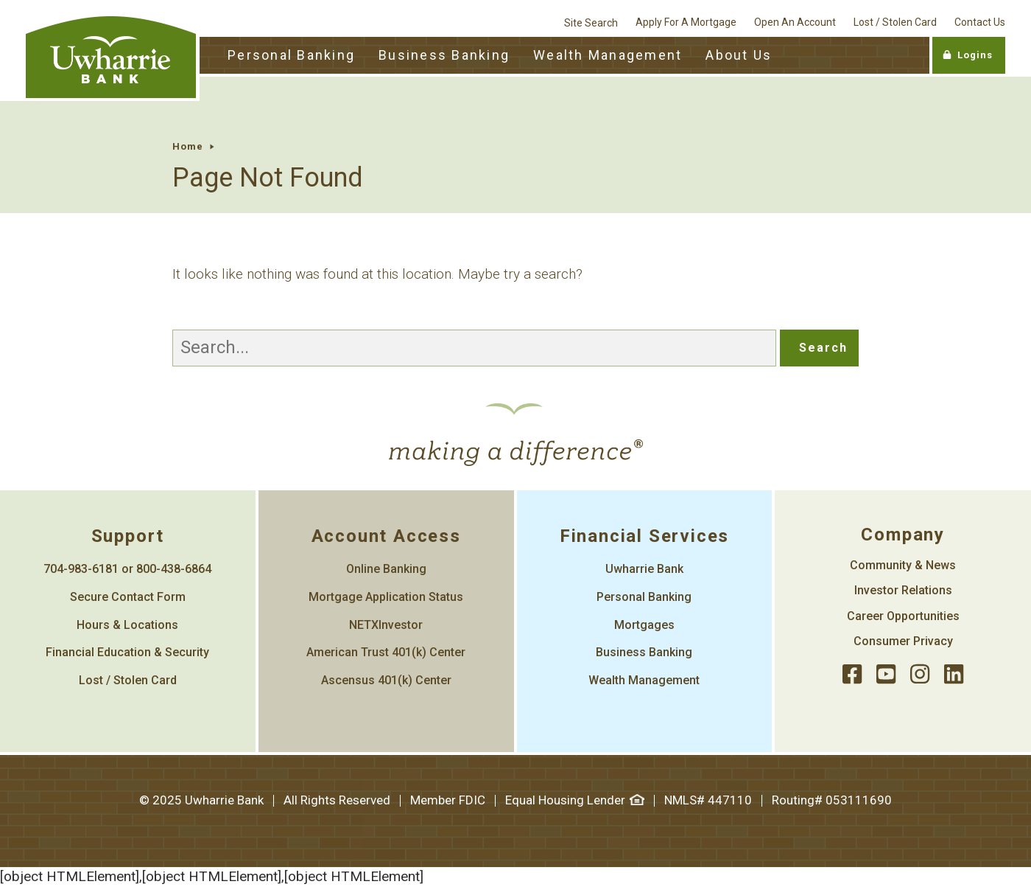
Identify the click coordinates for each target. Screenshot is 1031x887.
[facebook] (852, 675)
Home (187, 146)
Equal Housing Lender (574, 800)
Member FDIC (447, 800)
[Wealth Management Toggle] (607, 55)
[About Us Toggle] (739, 55)
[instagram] (919, 675)
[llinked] (953, 675)
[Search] (474, 348)
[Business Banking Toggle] (444, 55)
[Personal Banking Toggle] (291, 55)
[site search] (591, 18)
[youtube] (885, 675)
